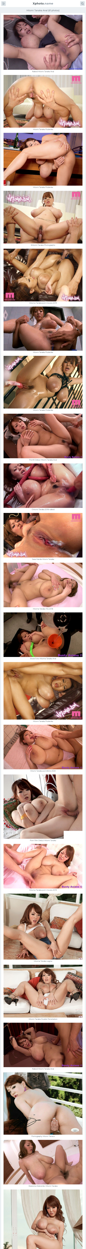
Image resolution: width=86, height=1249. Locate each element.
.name (43, 3)
